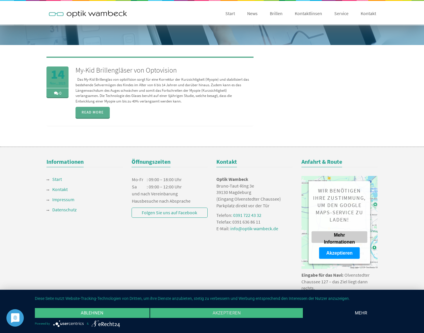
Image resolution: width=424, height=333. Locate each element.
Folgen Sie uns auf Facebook (169, 212)
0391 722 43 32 (247, 215)
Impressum (63, 199)
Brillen (276, 13)
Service (341, 13)
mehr (361, 313)
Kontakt (368, 13)
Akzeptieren (339, 252)
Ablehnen (92, 313)
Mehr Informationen (339, 237)
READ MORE (93, 112)
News (252, 13)
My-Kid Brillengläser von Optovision (126, 70)
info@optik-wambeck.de (254, 228)
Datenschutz (64, 210)
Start (230, 13)
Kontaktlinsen (308, 13)
